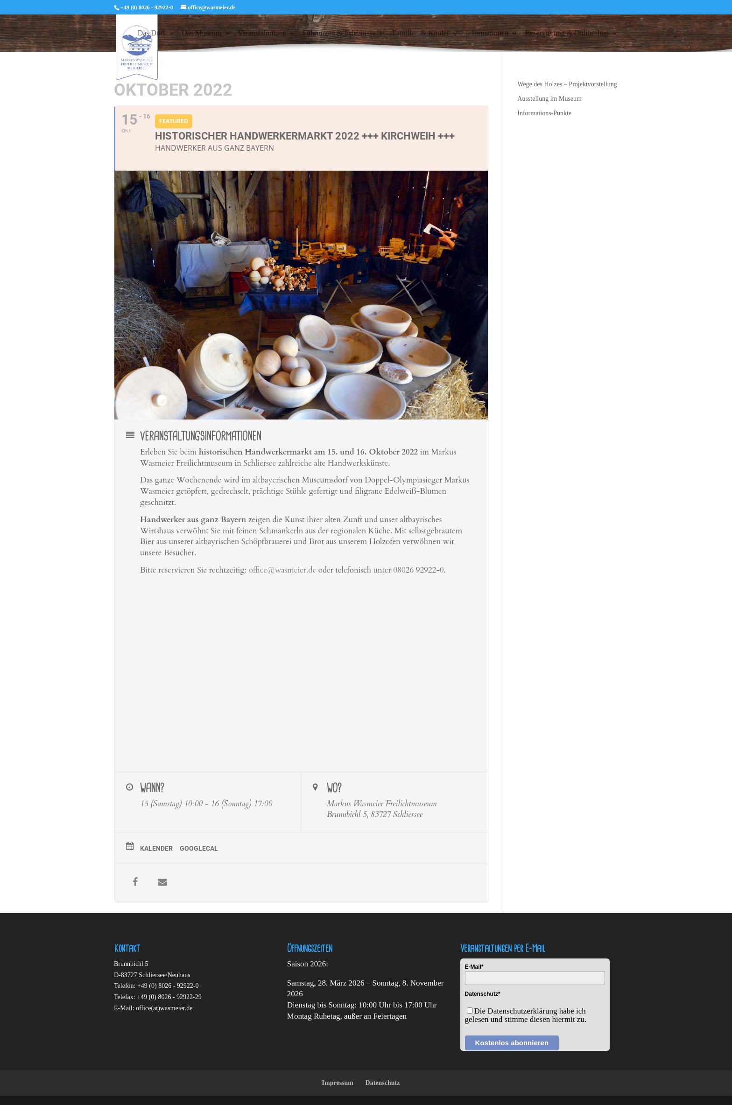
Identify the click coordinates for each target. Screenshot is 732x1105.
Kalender (156, 848)
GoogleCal (199, 848)
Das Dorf (151, 33)
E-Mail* (474, 967)
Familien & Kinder (420, 33)
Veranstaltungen (262, 33)
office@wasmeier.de (282, 570)
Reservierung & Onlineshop (567, 33)
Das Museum (201, 33)
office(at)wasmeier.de (164, 1008)
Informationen (486, 33)
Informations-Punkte (544, 113)
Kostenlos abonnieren (512, 1043)
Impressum (337, 1082)
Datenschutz (383, 1082)
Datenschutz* (482, 994)
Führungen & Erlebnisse (339, 33)
